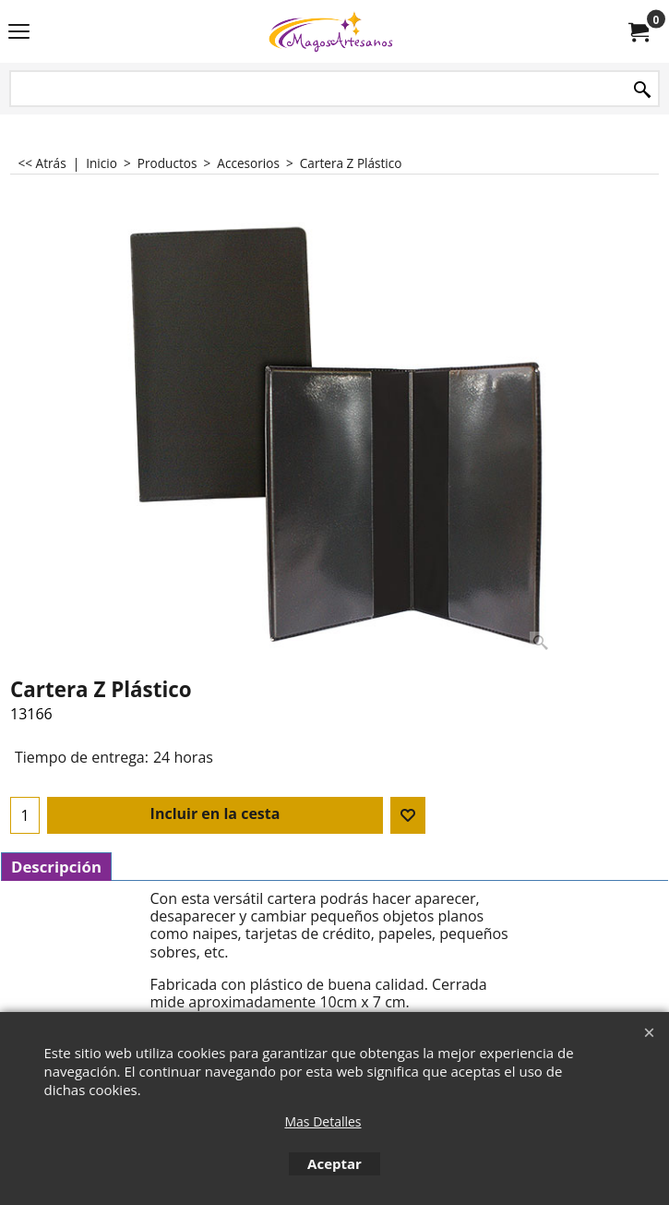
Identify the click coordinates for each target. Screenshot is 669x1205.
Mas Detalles (322, 1121)
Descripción (56, 866)
